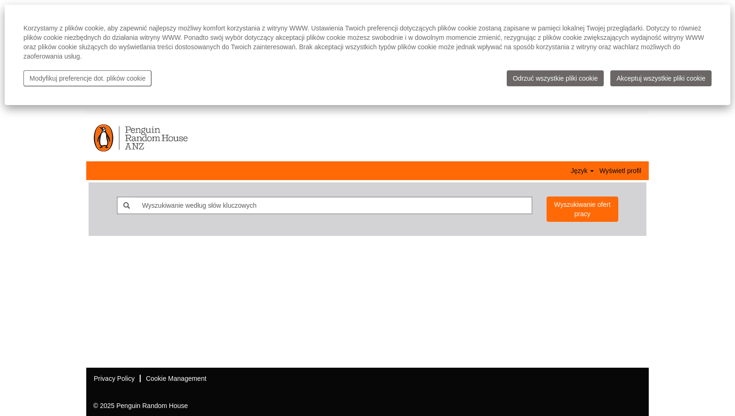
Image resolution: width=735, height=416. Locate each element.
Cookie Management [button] (176, 378)
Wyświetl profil (620, 170)
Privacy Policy (114, 378)
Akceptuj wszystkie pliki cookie (660, 78)
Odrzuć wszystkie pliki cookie (555, 78)
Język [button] (582, 170)
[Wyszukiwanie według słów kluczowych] (333, 205)
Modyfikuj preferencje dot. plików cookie (87, 78)
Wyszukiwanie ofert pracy (582, 209)
